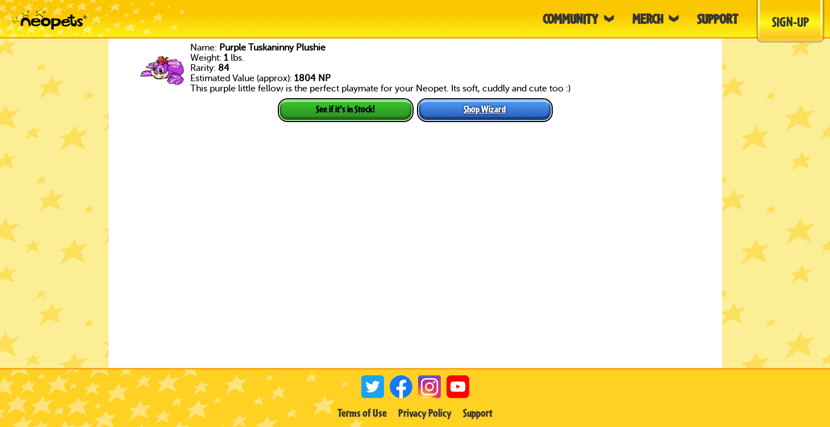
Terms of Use (362, 413)
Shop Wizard (485, 109)
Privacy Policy (425, 413)
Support (478, 413)
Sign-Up (790, 22)
